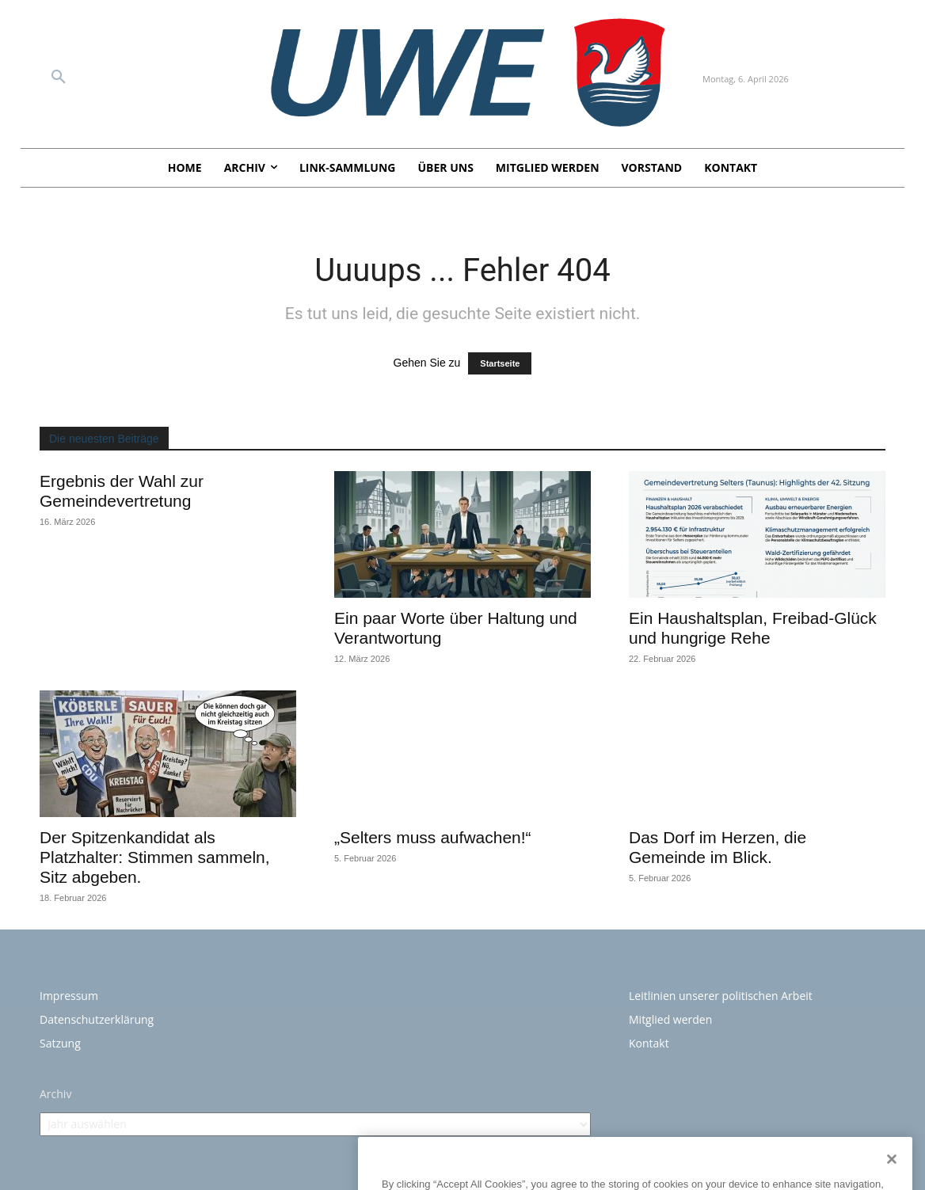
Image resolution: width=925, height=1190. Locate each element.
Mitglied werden (670, 1019)
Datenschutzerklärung (97, 1019)
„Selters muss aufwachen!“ (432, 837)
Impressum (69, 995)
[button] (59, 78)
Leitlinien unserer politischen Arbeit (721, 995)
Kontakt (649, 1043)
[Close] (891, 1179)
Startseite (500, 363)
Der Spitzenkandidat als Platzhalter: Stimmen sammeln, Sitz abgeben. (155, 857)
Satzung (60, 1043)
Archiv (55, 1093)
